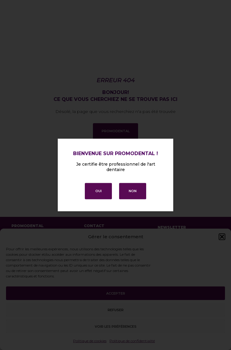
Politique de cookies (89, 341)
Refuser (116, 310)
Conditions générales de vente (171, 343)
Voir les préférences (116, 326)
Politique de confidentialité (132, 341)
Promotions (23, 253)
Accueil (18, 235)
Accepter (115, 293)
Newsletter (172, 227)
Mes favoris (23, 244)
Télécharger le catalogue (37, 289)
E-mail (164, 237)
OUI (98, 191)
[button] (222, 237)
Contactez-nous (28, 262)
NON (133, 191)
